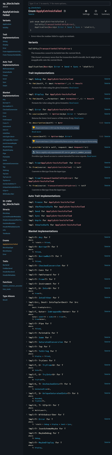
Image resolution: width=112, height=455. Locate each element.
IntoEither (45, 297)
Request (78, 147)
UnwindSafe (42, 224)
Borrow (42, 246)
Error (61, 27)
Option (55, 114)
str (61, 123)
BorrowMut (44, 256)
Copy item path (65, 11)
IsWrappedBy (55, 311)
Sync (77, 27)
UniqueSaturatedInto (55, 393)
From (37, 162)
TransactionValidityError (59, 24)
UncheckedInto (51, 384)
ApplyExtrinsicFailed (60, 79)
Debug (38, 79)
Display (39, 94)
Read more (74, 87)
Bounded (38, 398)
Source (31, 14)
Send (69, 27)
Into (45, 288)
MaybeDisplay (46, 442)
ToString (44, 351)
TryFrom (47, 365)
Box (50, 27)
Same (41, 337)
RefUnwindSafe (44, 206)
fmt (34, 83)
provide (37, 147)
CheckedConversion (49, 265)
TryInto (47, 374)
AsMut (51, 317)
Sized (47, 242)
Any (41, 237)
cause (35, 136)
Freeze (39, 202)
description (39, 123)
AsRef (41, 317)
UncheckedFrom (41, 389)
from (35, 167)
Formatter (60, 83)
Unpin (38, 220)
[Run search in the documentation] (69, 4)
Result (79, 83)
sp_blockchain (34, 8)
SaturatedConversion (51, 342)
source (36, 114)
